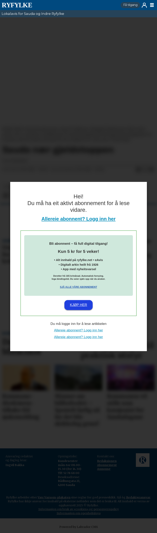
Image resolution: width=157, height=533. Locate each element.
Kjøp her (78, 305)
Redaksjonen (107, 461)
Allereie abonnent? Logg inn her (78, 219)
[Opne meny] (152, 5)
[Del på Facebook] (138, 170)
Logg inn (144, 5)
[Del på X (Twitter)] (145, 170)
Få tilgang (130, 5)
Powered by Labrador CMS (78, 527)
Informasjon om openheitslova (79, 513)
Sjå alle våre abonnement (78, 287)
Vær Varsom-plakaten (54, 497)
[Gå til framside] (17, 5)
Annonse (103, 469)
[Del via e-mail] (151, 170)
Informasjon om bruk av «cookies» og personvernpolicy (78, 509)
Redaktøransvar (138, 497)
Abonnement (107, 465)
